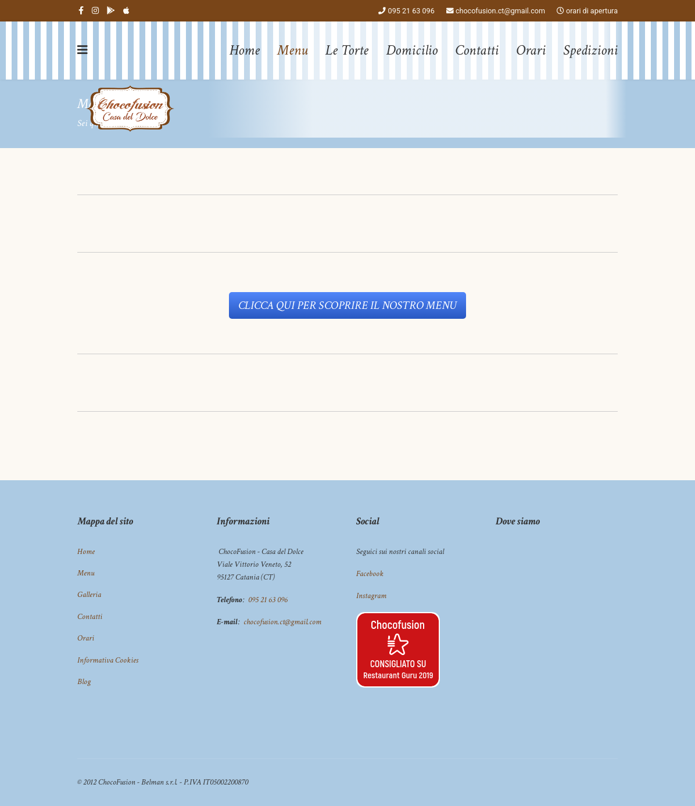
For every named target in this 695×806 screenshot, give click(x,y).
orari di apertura (592, 10)
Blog (84, 682)
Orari (531, 50)
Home (245, 50)
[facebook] (81, 10)
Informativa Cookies (107, 660)
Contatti (477, 50)
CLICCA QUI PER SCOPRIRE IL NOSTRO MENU (347, 305)
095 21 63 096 (411, 10)
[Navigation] (82, 50)
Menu (292, 50)
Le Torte (346, 50)
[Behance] (111, 10)
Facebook (370, 573)
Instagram (371, 596)
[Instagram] (95, 10)
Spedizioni (590, 50)
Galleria (89, 594)
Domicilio (412, 50)
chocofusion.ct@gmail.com (500, 10)
